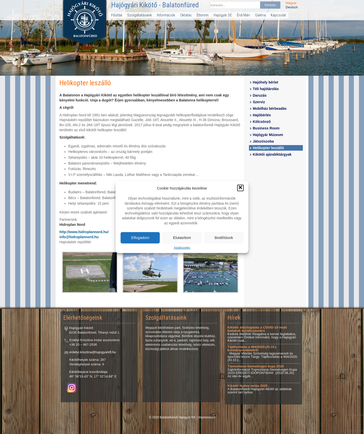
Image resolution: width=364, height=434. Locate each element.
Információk (166, 15)
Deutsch (292, 7)
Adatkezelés (182, 247)
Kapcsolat (278, 15)
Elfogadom (140, 237)
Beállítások (224, 237)
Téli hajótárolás (266, 89)
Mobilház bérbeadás (270, 108)
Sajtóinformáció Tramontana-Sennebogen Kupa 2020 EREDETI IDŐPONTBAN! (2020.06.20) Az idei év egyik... (262, 371)
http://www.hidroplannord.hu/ (84, 232)
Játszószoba (263, 141)
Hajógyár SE (223, 15)
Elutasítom (182, 237)
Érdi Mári (243, 15)
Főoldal (116, 15)
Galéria (260, 15)
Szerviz (259, 102)
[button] (240, 188)
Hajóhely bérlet (265, 82)
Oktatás (186, 15)
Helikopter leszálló (268, 148)
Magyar (291, 3)
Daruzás (259, 95)
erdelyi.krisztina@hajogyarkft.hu (92, 352)
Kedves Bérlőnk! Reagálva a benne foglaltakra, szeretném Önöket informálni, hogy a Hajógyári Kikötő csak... (262, 334)
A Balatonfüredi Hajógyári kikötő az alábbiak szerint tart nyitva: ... (260, 389)
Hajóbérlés (262, 115)
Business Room (266, 128)
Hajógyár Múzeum (268, 135)
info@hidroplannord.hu (79, 237)
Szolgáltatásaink (139, 15)
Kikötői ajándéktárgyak (272, 154)
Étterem (203, 15)
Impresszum (206, 417)
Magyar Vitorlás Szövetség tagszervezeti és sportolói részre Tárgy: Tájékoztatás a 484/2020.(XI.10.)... (263, 353)
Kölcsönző (262, 122)
